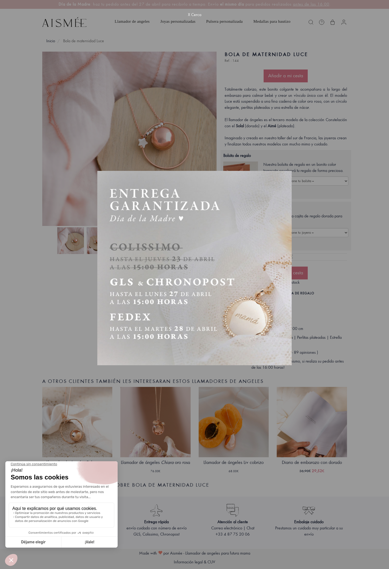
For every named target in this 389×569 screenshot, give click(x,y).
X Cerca (194, 14)
